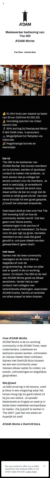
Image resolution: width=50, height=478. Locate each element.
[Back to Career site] (3, 3)
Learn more (31, 471)
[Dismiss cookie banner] (44, 466)
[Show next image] (44, 80)
